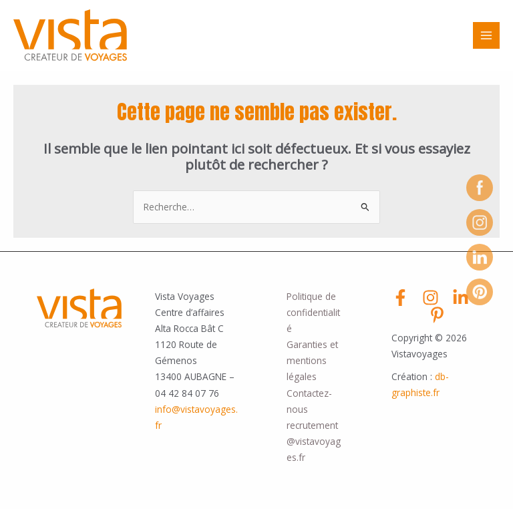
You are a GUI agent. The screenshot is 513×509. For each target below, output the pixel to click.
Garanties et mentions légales (312, 360)
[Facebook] (400, 297)
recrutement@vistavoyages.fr (314, 441)
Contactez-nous (309, 401)
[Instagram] (430, 297)
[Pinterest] (437, 315)
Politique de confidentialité (313, 312)
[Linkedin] (460, 297)
